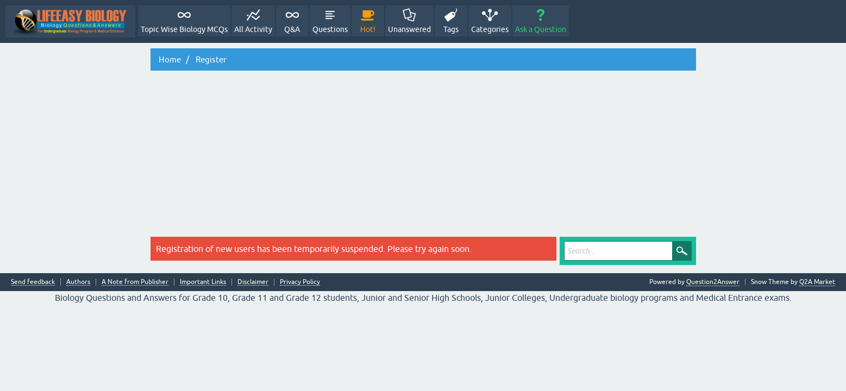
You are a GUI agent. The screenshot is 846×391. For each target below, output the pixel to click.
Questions (330, 29)
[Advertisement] (423, 155)
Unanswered (409, 29)
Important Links (203, 282)
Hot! (367, 29)
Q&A (292, 29)
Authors (78, 282)
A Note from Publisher (135, 282)
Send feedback (33, 282)
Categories (490, 29)
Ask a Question (540, 29)
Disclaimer (252, 282)
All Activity (253, 29)
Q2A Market (817, 282)
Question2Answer (713, 282)
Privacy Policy (300, 282)
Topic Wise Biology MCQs (184, 29)
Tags (451, 29)
